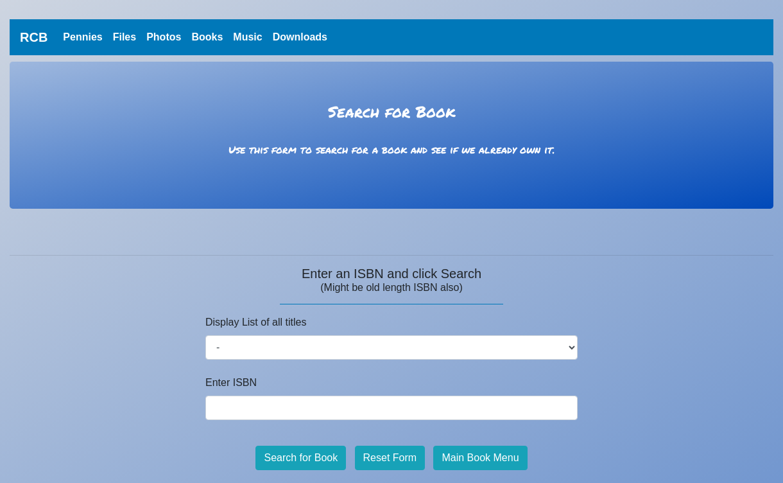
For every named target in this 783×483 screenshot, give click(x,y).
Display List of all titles (255, 322)
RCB (33, 37)
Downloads (300, 36)
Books (207, 36)
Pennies (85, 36)
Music (247, 36)
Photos (163, 36)
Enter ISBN (231, 382)
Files (124, 36)
